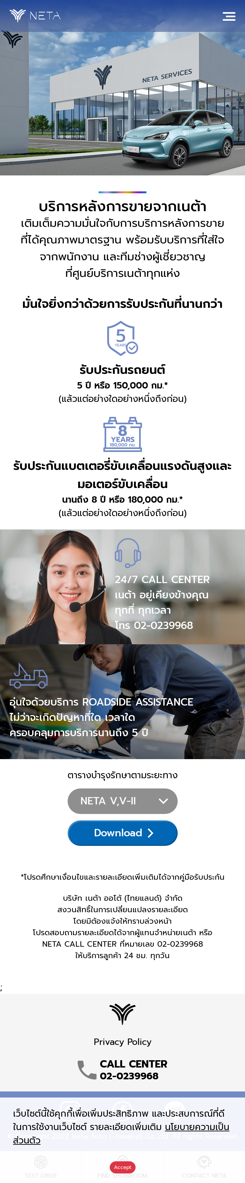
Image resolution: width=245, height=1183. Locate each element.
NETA (35, 16)
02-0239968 (163, 625)
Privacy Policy (123, 1042)
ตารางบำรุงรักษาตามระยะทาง (123, 775)
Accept (122, 1167)
